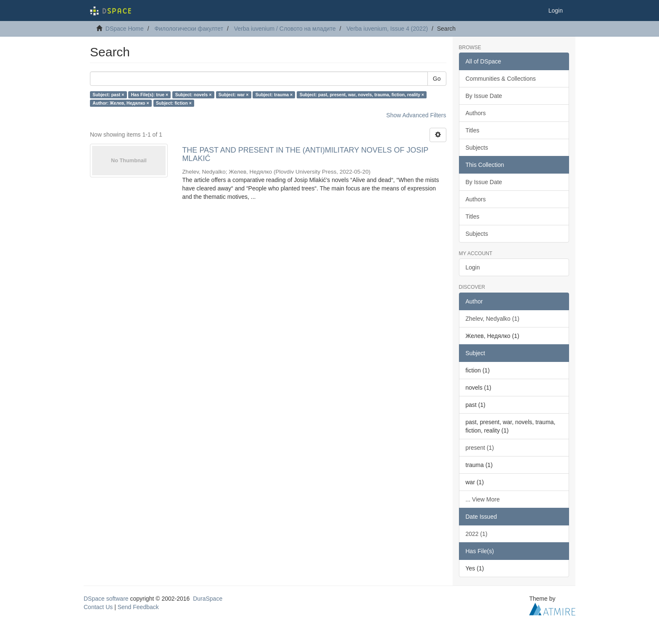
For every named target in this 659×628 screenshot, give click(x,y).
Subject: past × (108, 94)
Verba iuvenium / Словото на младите (285, 28)
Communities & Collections (501, 78)
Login (473, 267)
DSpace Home (124, 28)
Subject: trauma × (274, 94)
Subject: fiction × (174, 103)
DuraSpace (207, 598)
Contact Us (98, 607)
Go (437, 78)
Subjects (477, 147)
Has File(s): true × (149, 94)
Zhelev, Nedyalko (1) (492, 318)
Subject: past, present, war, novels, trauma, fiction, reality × (362, 94)
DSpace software (106, 598)
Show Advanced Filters (416, 115)
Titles (473, 130)
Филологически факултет (188, 28)
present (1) (480, 447)
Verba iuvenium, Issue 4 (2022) (387, 28)
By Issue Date (484, 95)
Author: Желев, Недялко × (120, 103)
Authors (476, 113)
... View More (483, 499)
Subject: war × (233, 94)
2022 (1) (477, 533)
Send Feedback (138, 607)
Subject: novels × (193, 94)
